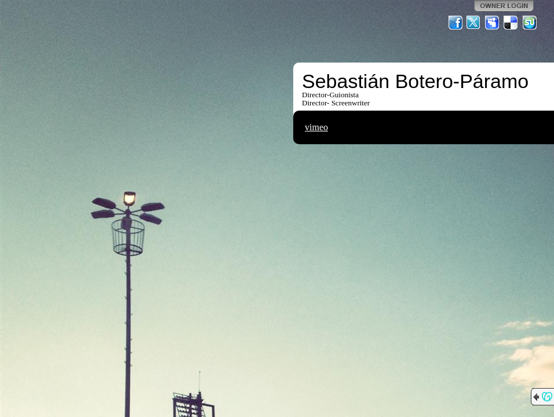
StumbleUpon (530, 22)
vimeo (316, 127)
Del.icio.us (511, 22)
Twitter (474, 22)
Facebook (455, 22)
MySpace (492, 22)
